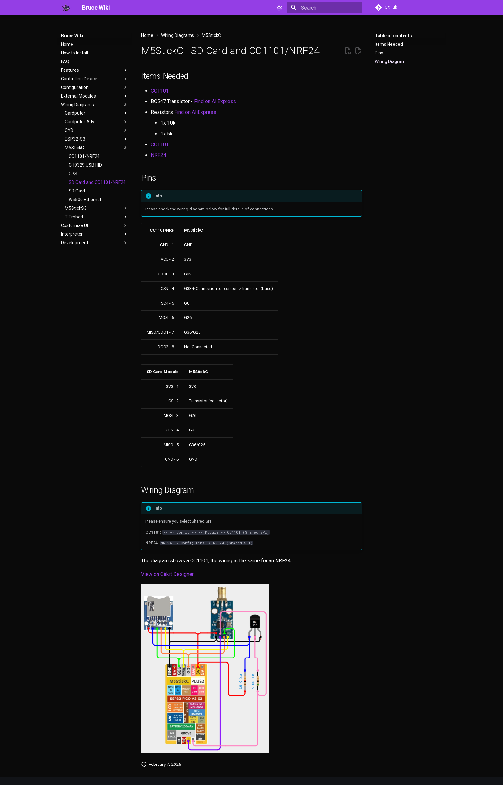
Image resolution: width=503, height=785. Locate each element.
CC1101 (160, 91)
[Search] (324, 7)
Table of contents (393, 35)
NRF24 (158, 155)
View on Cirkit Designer (167, 574)
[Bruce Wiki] (66, 7)
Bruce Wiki (72, 35)
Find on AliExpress (215, 101)
